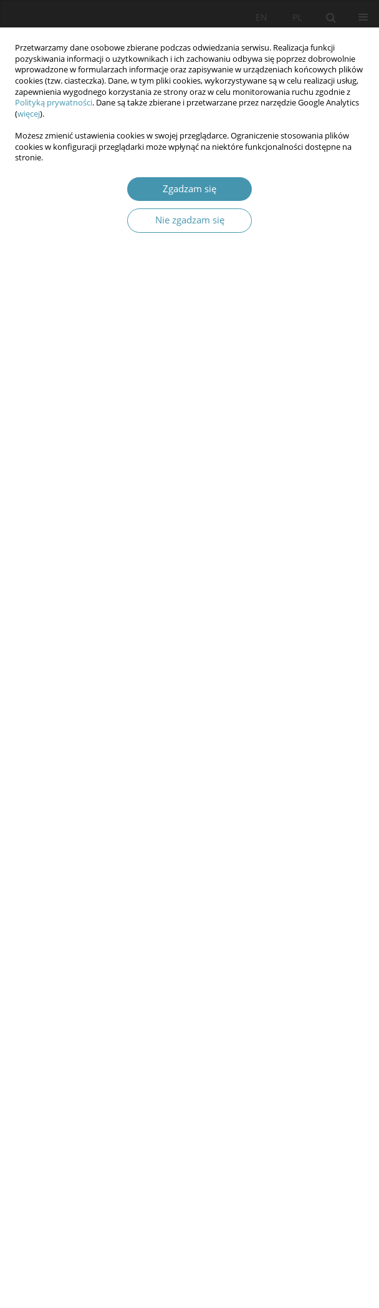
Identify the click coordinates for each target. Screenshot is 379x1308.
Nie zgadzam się (189, 220)
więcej (28, 114)
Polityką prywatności (53, 102)
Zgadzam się (189, 188)
